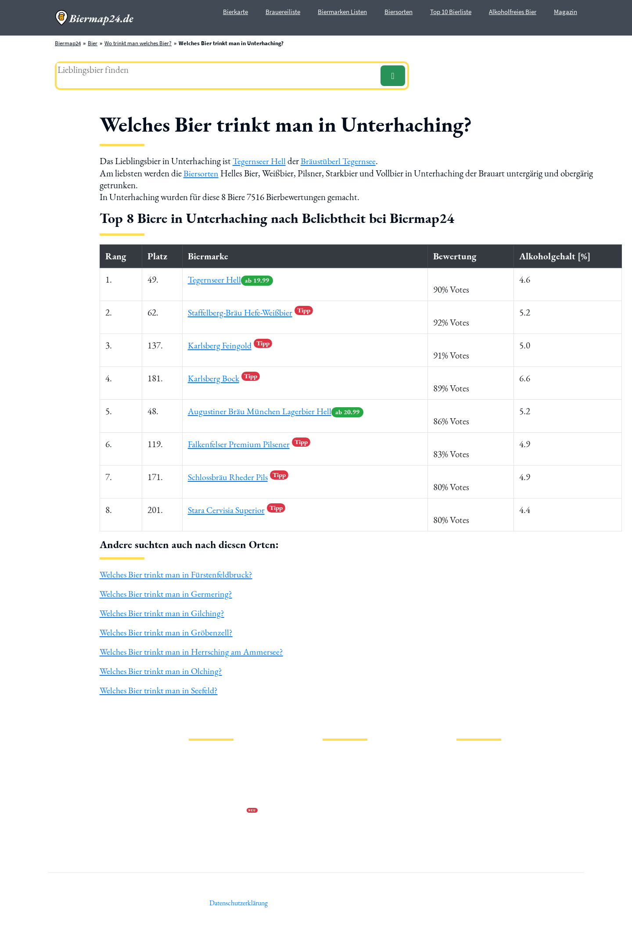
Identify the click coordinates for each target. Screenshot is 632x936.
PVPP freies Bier (341, 807)
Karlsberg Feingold (230, 344)
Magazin (565, 11)
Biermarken (337, 779)
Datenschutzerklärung (215, 779)
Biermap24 (68, 43)
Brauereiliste (283, 11)
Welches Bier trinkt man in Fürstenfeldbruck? (179, 574)
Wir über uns (204, 793)
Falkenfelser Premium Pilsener (249, 443)
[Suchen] (393, 75)
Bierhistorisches (341, 821)
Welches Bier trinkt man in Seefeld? (161, 686)
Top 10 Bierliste (450, 11)
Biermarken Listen (342, 11)
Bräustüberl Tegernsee (340, 161)
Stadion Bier (337, 793)
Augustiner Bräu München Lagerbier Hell (277, 410)
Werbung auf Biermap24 (218, 807)
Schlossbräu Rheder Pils (239, 476)
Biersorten (398, 11)
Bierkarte (235, 11)
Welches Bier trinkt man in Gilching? (164, 611)
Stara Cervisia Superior (237, 509)
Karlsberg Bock (223, 377)
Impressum (202, 765)
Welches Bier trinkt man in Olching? (163, 668)
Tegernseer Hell (260, 161)
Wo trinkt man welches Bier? (138, 43)
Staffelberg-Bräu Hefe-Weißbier (252, 311)
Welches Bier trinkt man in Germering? (167, 593)
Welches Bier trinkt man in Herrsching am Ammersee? (194, 649)
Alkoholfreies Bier (512, 11)
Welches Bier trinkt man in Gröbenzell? (168, 630)
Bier (92, 43)
